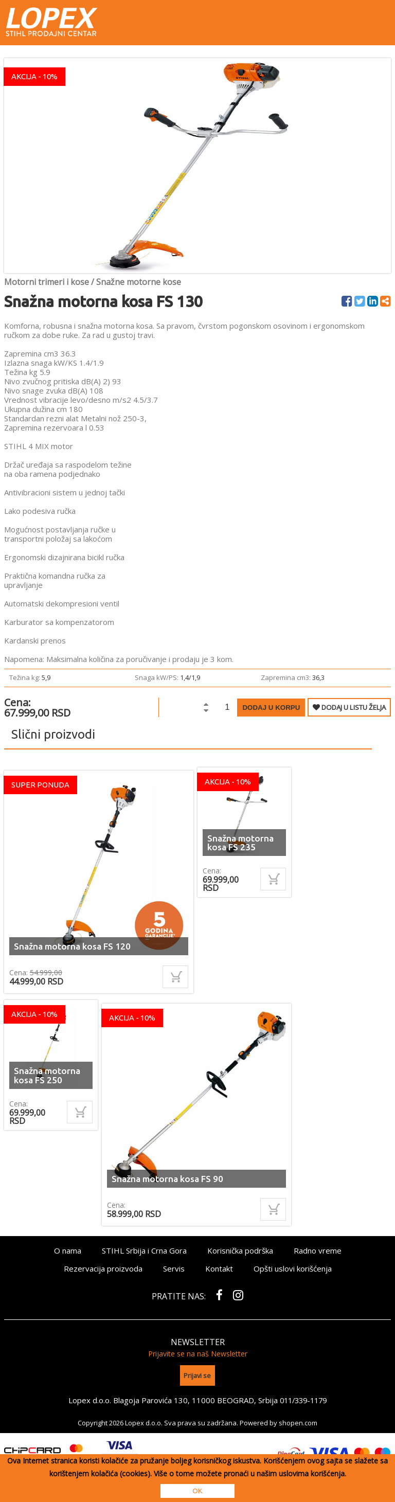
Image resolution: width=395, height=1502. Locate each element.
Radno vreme (318, 1250)
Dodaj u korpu (271, 707)
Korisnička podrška (240, 1250)
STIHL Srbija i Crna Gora (144, 1250)
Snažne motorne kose (138, 282)
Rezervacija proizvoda (103, 1268)
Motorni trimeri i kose (46, 282)
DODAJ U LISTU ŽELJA (349, 707)
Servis (174, 1268)
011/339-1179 (303, 1397)
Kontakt (219, 1268)
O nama (67, 1250)
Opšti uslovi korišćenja (293, 1268)
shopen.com (298, 1419)
